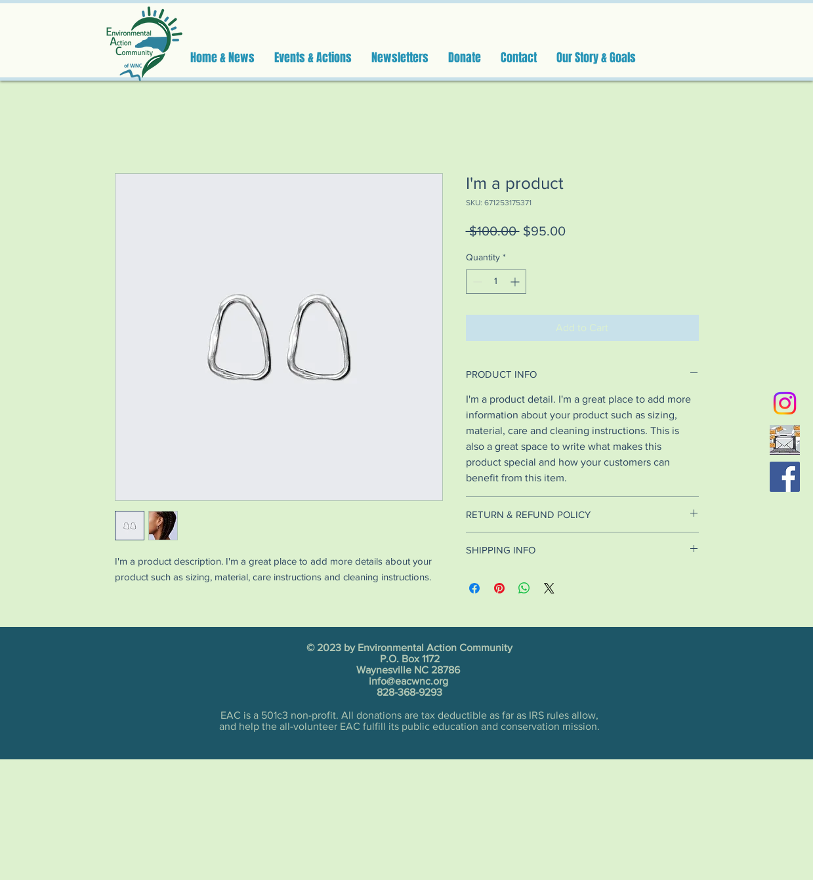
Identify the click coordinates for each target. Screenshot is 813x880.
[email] (785, 440)
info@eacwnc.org (408, 681)
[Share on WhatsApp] (524, 588)
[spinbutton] (496, 281)
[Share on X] (549, 588)
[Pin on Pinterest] (499, 588)
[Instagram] (785, 403)
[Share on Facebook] (474, 588)
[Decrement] (476, 281)
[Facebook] (785, 477)
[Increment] (516, 281)
